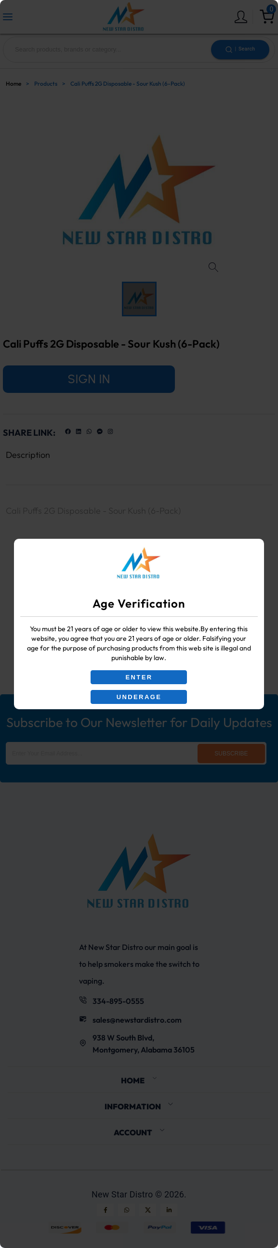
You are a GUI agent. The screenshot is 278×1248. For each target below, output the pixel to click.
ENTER (138, 677)
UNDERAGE (139, 697)
